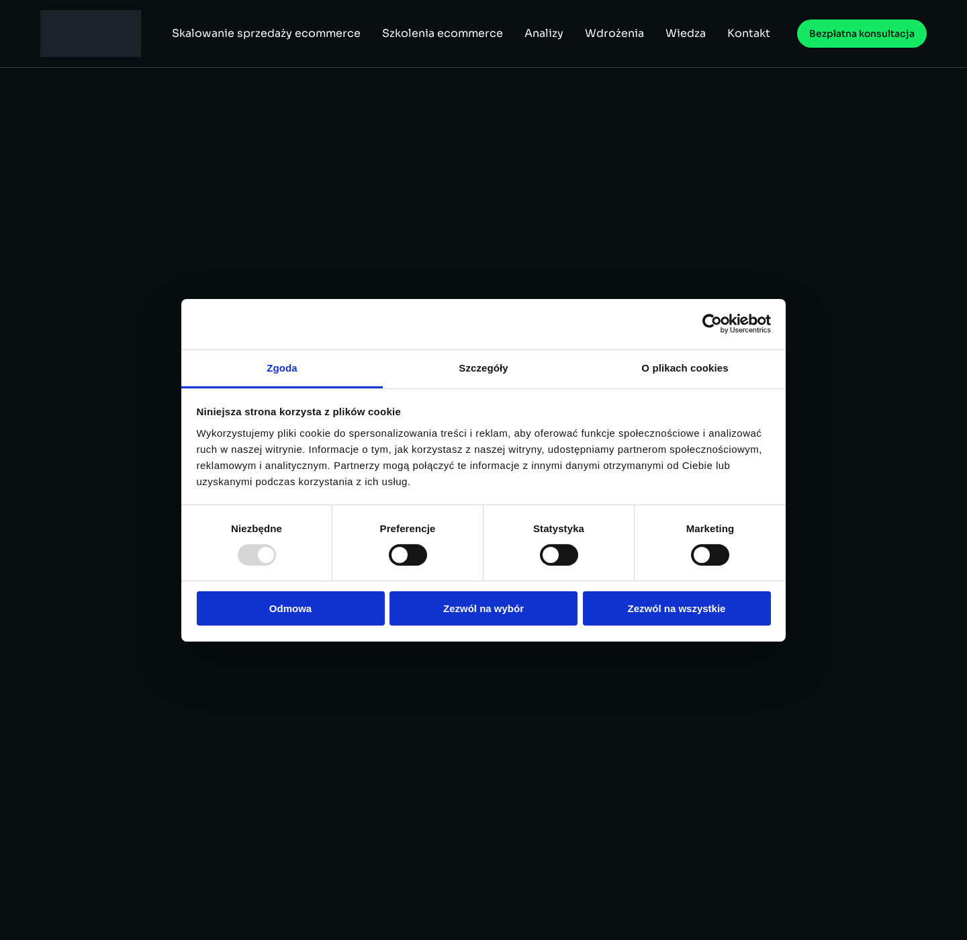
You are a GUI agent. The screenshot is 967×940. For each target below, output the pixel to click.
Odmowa (290, 608)
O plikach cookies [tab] (684, 367)
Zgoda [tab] (282, 367)
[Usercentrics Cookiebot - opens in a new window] (712, 324)
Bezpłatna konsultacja (862, 34)
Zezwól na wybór (483, 608)
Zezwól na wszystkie (677, 608)
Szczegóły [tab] (483, 367)
